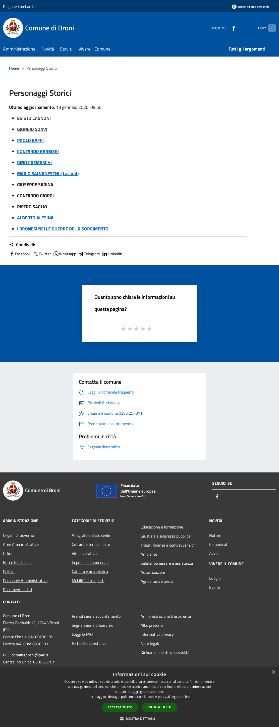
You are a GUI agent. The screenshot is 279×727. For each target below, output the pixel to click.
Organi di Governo (18, 535)
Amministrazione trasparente (166, 616)
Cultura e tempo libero (91, 544)
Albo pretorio (152, 625)
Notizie (215, 535)
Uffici (7, 553)
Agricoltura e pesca (157, 581)
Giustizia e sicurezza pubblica (165, 536)
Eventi (214, 587)
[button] (139, 718)
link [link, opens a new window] (187, 697)
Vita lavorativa (84, 553)
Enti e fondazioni (17, 562)
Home (14, 68)
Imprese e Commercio (90, 562)
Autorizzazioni (153, 572)
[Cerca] (270, 28)
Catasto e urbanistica (90, 571)
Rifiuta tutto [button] (160, 707)
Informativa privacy (157, 634)
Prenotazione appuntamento (96, 616)
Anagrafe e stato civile (91, 535)
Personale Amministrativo (25, 580)
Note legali (150, 643)
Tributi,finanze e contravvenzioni (169, 545)
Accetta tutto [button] (120, 707)
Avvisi (214, 553)
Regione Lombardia (19, 7)
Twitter (42, 254)
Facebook (20, 254)
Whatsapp (64, 254)
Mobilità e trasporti (88, 580)
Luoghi (215, 578)
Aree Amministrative (21, 544)
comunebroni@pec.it (30, 655)
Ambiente (149, 554)
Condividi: (22, 244)
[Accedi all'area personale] (250, 7)
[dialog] (139, 697)
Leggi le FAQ (82, 634)
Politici (9, 571)
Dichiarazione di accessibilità (165, 652)
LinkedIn (112, 254)
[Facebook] (225, 27)
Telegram (89, 254)
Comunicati (219, 544)
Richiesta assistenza (89, 643)
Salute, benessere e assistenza (167, 563)
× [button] (273, 672)
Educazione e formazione (162, 527)
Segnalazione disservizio (92, 625)
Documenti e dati (17, 590)
